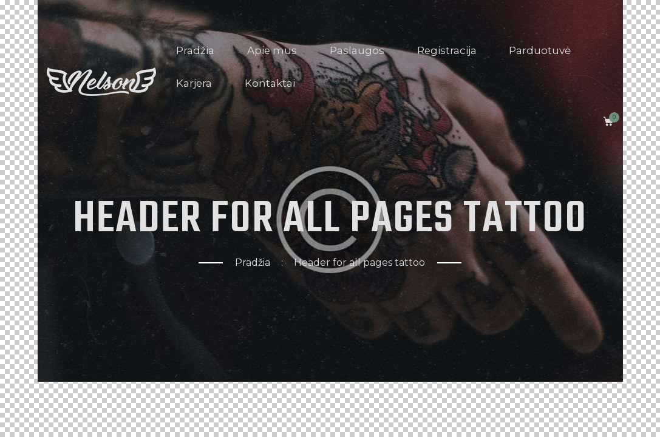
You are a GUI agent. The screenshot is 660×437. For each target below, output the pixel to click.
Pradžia (252, 262)
